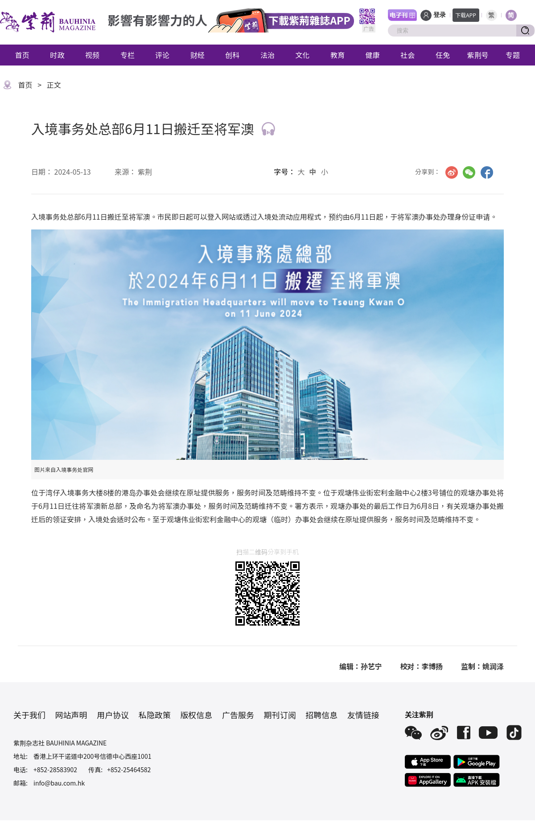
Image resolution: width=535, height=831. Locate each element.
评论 (162, 54)
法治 (267, 54)
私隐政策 (155, 714)
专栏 (127, 54)
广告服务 (238, 714)
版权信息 (196, 714)
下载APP (465, 15)
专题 (513, 54)
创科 (232, 54)
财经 (197, 54)
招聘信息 (321, 714)
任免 (443, 54)
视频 (92, 54)
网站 (229, 216)
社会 (407, 54)
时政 (57, 54)
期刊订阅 (280, 714)
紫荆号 (478, 54)
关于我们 (29, 714)
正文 (54, 84)
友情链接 (363, 714)
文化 (303, 54)
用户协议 (113, 714)
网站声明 (71, 714)
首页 (22, 54)
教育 (337, 54)
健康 (373, 54)
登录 (439, 15)
